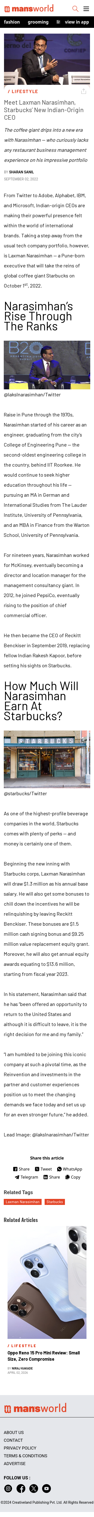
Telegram (26, 1177)
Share (21, 1169)
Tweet (43, 1169)
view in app (77, 22)
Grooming (38, 22)
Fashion (12, 22)
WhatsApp (69, 1169)
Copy (72, 1177)
